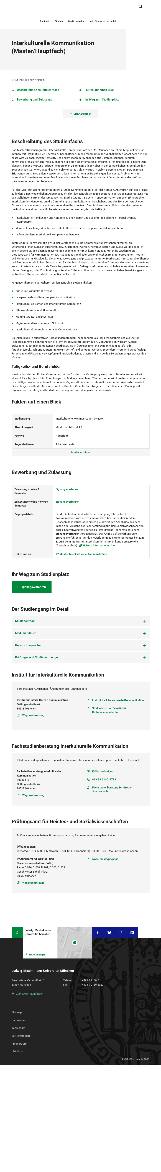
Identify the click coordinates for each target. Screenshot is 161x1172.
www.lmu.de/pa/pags (105, 859)
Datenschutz (19, 1020)
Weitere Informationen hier (99, 545)
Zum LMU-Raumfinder (29, 993)
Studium (59, 21)
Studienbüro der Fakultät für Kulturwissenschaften (109, 710)
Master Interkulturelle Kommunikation (83, 554)
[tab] (81, 621)
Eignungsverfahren (67, 489)
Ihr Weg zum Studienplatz (102, 99)
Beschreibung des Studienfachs (38, 90)
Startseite (45, 21)
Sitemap (17, 1012)
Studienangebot (76, 21)
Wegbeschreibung (33, 715)
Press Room (19, 1043)
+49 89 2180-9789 (104, 779)
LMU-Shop (18, 1051)
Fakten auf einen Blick (99, 90)
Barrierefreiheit (21, 1035)
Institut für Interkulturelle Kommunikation (118, 700)
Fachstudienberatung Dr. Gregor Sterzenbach (112, 789)
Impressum (18, 1028)
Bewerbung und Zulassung (34, 99)
